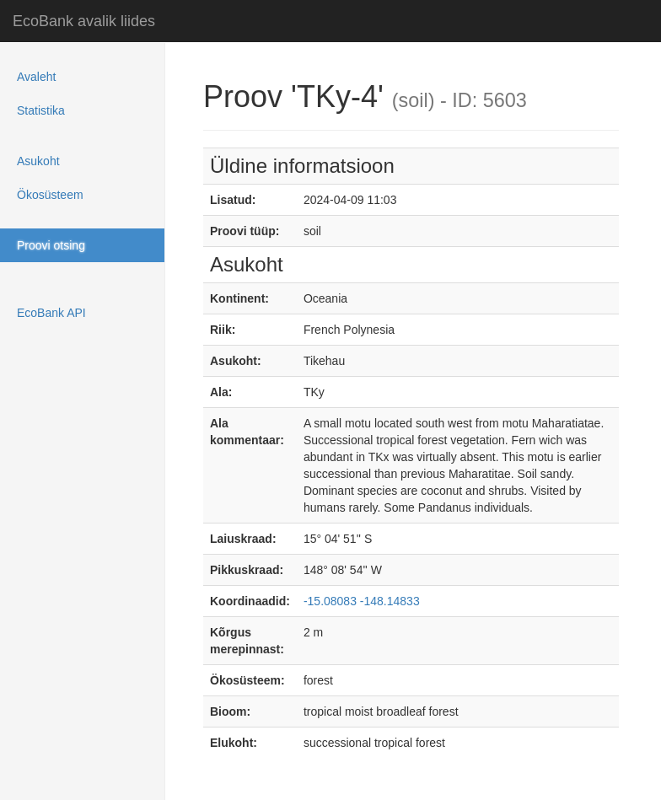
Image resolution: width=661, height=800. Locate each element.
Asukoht (38, 161)
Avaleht (36, 76)
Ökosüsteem (50, 194)
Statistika (41, 110)
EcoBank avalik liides (84, 21)
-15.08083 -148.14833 (362, 601)
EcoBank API (51, 312)
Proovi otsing (51, 245)
